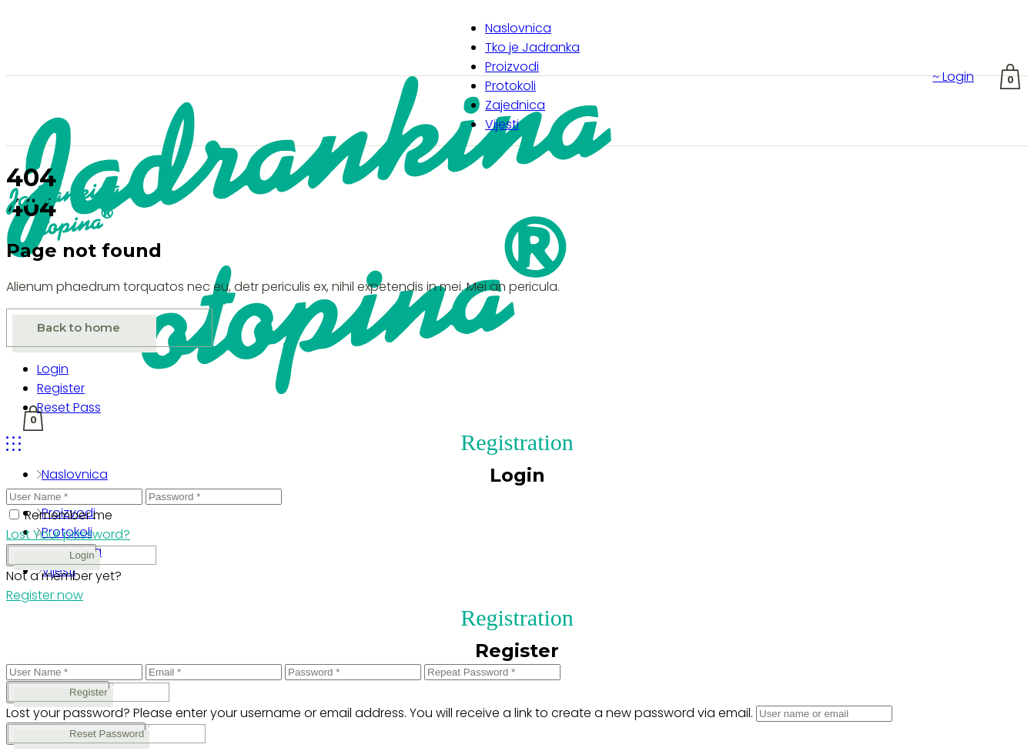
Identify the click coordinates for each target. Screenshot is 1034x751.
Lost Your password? (68, 534)
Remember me (68, 515)
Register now (44, 595)
